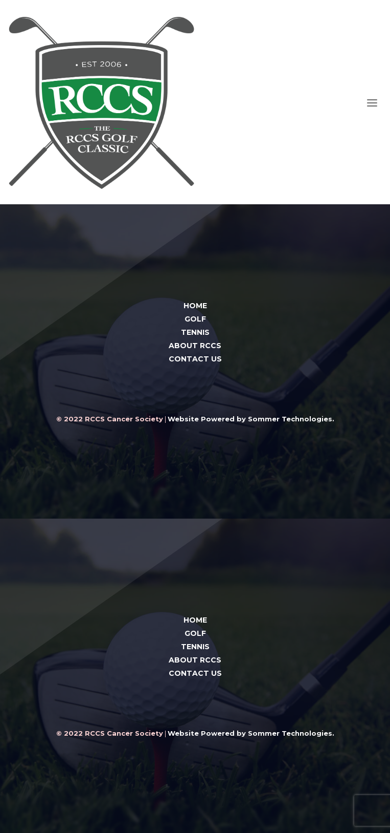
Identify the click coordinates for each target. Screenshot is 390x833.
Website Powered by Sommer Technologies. (251, 419)
